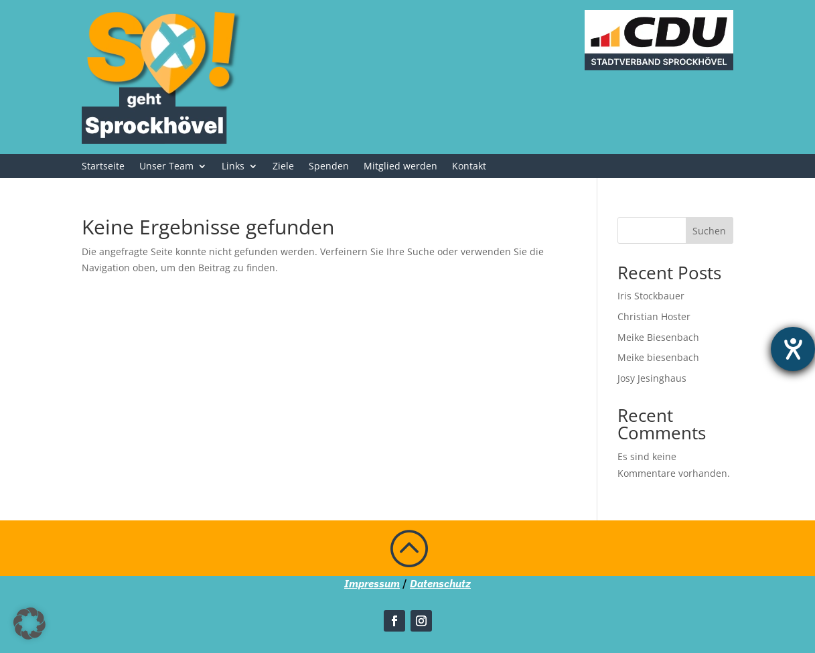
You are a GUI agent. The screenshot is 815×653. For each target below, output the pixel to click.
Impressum (372, 583)
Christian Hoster (653, 316)
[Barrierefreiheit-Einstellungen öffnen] (793, 349)
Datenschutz (440, 583)
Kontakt (469, 166)
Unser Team (166, 166)
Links (233, 166)
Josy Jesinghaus (651, 378)
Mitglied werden (400, 166)
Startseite (103, 166)
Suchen (709, 230)
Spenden (329, 166)
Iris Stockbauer (650, 295)
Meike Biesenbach (658, 337)
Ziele (283, 166)
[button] (29, 623)
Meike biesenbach (658, 357)
